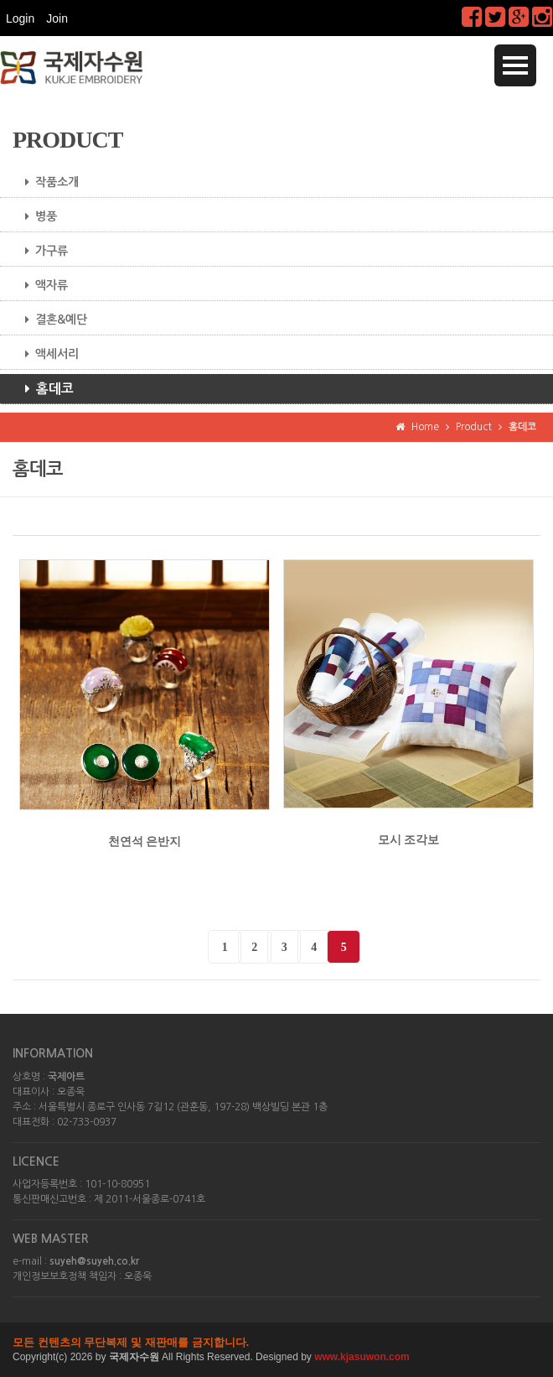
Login (20, 18)
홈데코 (43, 389)
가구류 (40, 251)
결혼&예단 (50, 319)
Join (57, 18)
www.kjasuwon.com (362, 1357)
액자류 (40, 285)
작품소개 (46, 182)
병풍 (35, 216)
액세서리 (46, 354)
